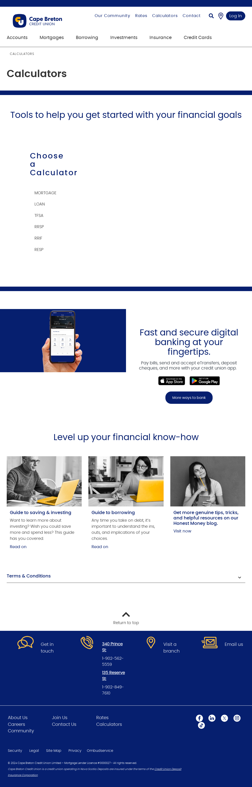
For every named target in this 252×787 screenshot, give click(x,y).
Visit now (182, 531)
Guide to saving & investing (40, 512)
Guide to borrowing (113, 512)
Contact (192, 16)
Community (21, 731)
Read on (18, 547)
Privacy (74, 750)
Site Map (53, 750)
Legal (34, 750)
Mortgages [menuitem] (52, 37)
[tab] (50, 191)
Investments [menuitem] (123, 37)
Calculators (165, 16)
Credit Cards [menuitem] (198, 37)
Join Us (59, 718)
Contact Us (64, 724)
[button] (126, 576)
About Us (18, 718)
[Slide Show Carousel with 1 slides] (126, 366)
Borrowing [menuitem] (87, 37)
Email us (234, 644)
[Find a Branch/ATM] (221, 16)
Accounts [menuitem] (17, 37)
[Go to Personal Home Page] (43, 21)
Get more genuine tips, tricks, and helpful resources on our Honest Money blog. (206, 518)
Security (15, 750)
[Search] (211, 16)
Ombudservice (100, 750)
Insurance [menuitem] (160, 37)
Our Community (112, 16)
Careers (16, 724)
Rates (141, 16)
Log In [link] (235, 16)
